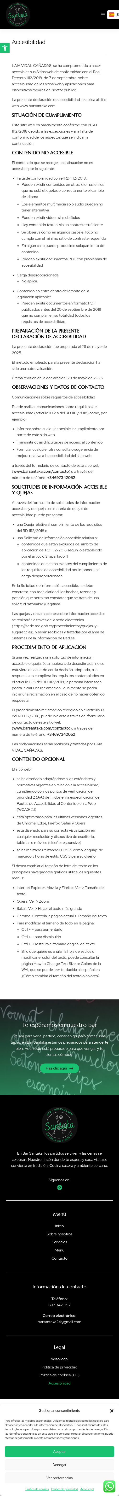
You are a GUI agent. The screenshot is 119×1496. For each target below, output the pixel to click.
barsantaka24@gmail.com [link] (59, 1321)
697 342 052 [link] (59, 1305)
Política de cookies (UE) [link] (59, 1375)
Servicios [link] (59, 1242)
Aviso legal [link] (87, 1489)
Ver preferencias (59, 1478)
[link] (5, 48)
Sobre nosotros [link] (60, 1234)
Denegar (59, 1464)
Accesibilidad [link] (59, 1383)
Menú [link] (59, 1250)
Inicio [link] (59, 1225)
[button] (111, 1410)
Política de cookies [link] (37, 1489)
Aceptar (59, 1451)
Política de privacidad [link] (64, 1489)
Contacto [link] (59, 1258)
